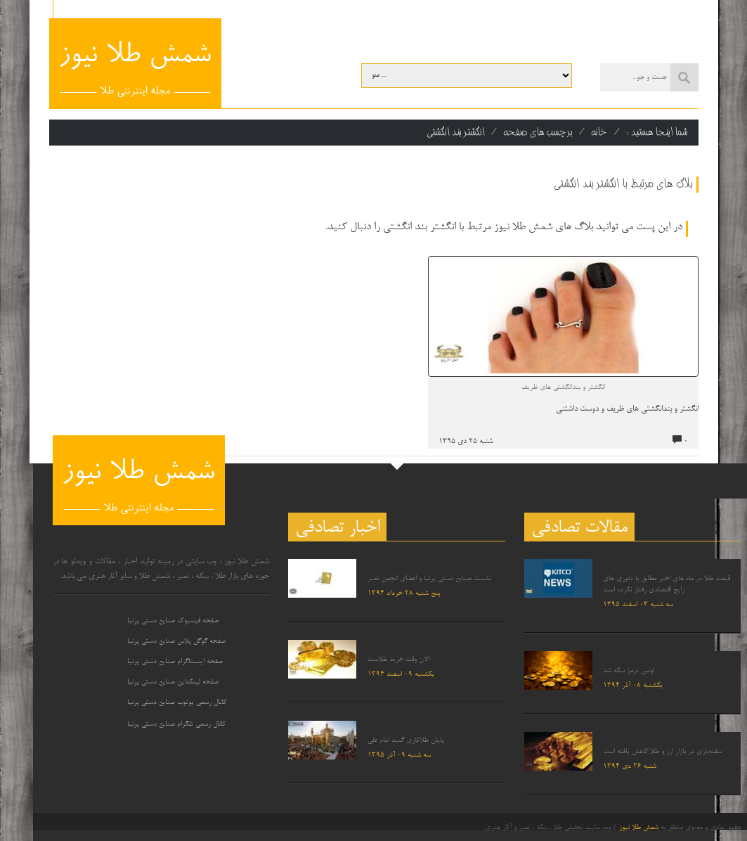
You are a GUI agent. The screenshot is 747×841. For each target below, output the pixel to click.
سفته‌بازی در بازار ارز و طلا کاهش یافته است (662, 751)
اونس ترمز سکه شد (628, 671)
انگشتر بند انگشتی (456, 132)
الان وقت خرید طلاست (398, 659)
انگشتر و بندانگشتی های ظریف (563, 387)
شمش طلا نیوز (638, 827)
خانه (599, 132)
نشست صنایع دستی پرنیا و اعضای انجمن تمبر (429, 578)
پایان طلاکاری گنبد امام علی (406, 740)
